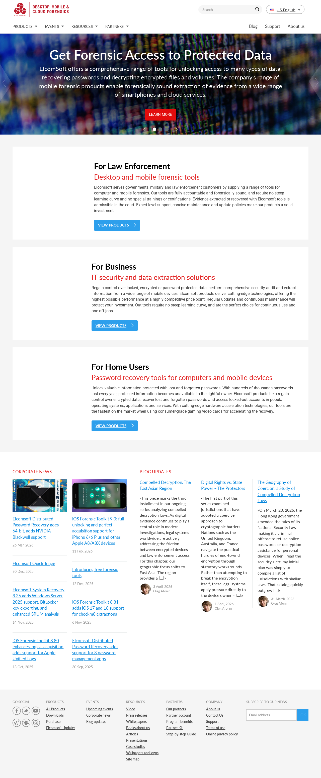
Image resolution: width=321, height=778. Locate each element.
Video (130, 709)
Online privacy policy (222, 734)
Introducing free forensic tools (95, 572)
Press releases (136, 715)
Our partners (176, 709)
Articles (132, 734)
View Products (117, 225)
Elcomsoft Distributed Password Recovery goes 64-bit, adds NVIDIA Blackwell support (36, 528)
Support (272, 26)
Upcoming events (99, 709)
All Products (55, 709)
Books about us (138, 728)
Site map (132, 759)
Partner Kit (174, 728)
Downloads (55, 715)
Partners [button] (117, 26)
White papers (136, 721)
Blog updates (96, 721)
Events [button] (54, 26)
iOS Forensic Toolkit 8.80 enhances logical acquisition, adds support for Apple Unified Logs (38, 649)
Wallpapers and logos (142, 753)
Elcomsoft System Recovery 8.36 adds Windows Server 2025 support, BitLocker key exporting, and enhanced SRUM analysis (38, 602)
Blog (253, 26)
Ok (303, 715)
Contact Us (214, 715)
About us (296, 26)
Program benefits (179, 721)
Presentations (136, 740)
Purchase (53, 721)
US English (285, 9)
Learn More (160, 114)
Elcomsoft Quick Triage (34, 563)
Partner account (178, 715)
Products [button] (25, 26)
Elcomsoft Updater (60, 728)
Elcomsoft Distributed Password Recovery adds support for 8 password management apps (95, 649)
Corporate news (98, 715)
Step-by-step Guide (181, 734)
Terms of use (215, 728)
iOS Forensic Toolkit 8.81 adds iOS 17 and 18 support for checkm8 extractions (98, 608)
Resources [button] (84, 26)
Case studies (135, 746)
